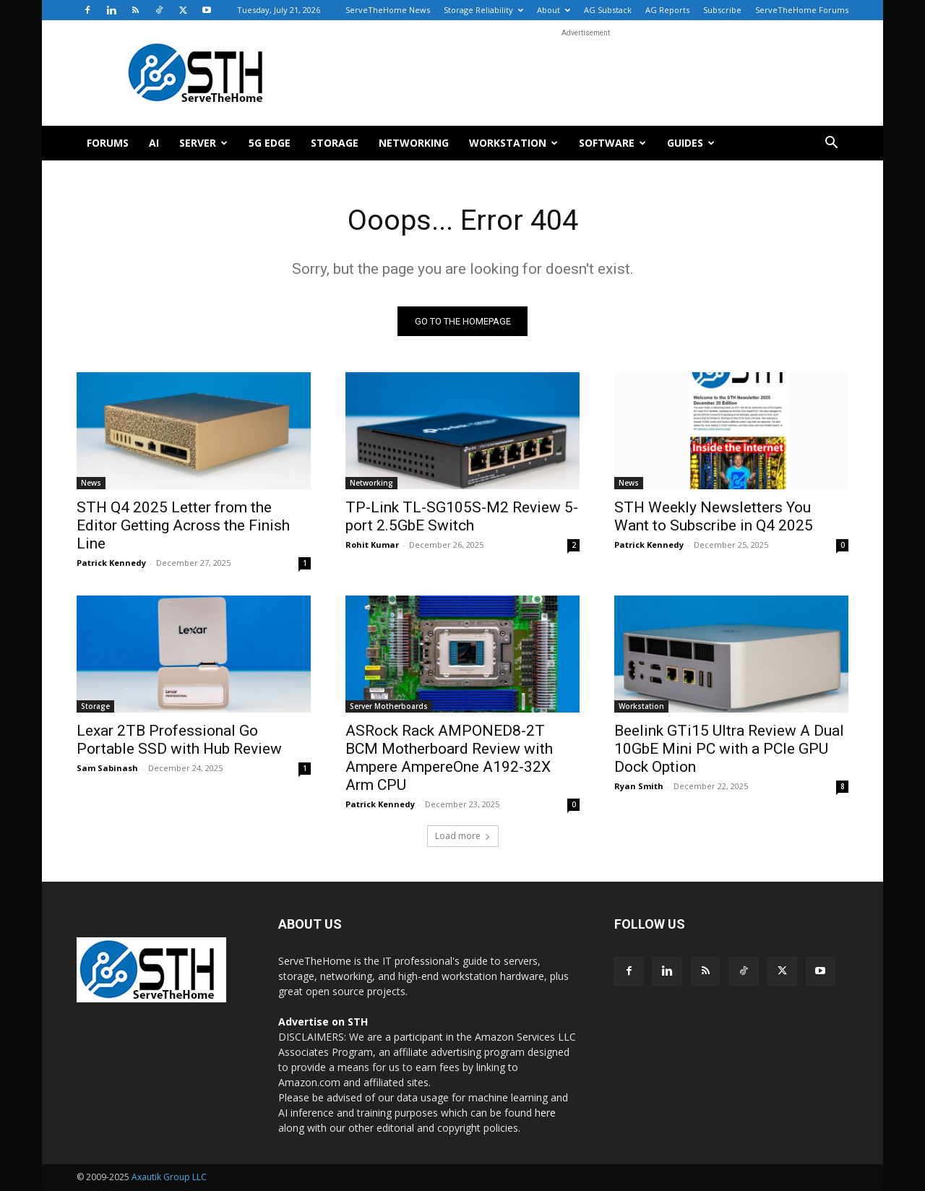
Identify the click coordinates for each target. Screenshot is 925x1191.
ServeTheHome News (387, 9)
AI (154, 143)
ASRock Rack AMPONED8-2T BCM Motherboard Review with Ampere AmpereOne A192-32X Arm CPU (449, 758)
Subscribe (722, 9)
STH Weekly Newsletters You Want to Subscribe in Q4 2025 (713, 517)
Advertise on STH (323, 1022)
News (91, 483)
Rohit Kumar (372, 545)
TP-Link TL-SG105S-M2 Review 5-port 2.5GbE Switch (461, 517)
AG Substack (608, 9)
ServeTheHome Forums (801, 9)
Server (203, 143)
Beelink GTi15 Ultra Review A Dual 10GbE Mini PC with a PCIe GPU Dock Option (729, 749)
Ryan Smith (638, 786)
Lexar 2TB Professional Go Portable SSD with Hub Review (179, 740)
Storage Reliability (483, 9)
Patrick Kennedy (111, 563)
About (553, 9)
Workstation (513, 143)
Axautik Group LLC (169, 1177)
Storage (334, 143)
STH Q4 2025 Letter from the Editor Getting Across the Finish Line (183, 526)
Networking (414, 143)
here (545, 1113)
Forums (108, 143)
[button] (831, 144)
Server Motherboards (389, 707)
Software (612, 143)
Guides (691, 143)
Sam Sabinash (107, 768)
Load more (463, 836)
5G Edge (270, 143)
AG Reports (667, 9)
